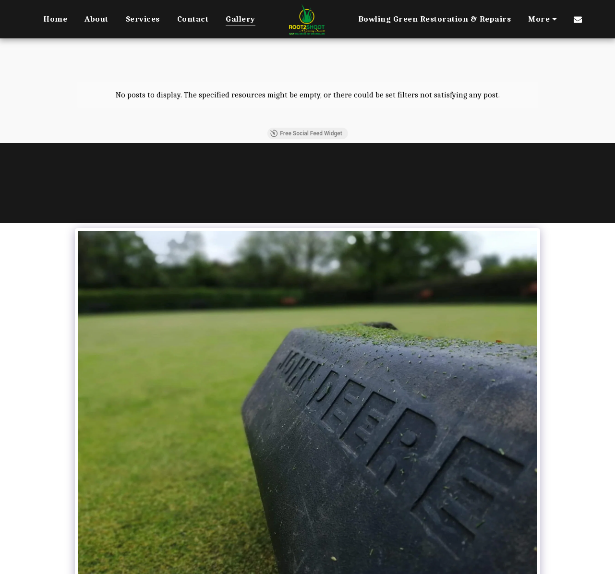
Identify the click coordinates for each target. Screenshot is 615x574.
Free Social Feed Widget (306, 133)
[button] (578, 19)
